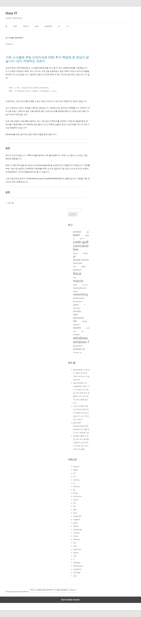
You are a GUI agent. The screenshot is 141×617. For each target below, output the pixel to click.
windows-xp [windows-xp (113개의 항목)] (77, 352)
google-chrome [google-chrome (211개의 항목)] (81, 259)
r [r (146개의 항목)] (84, 305)
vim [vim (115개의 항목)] (82, 331)
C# (59, 26)
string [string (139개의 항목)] (84, 321)
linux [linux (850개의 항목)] (77, 273)
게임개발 (76, 572)
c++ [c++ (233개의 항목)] (82, 238)
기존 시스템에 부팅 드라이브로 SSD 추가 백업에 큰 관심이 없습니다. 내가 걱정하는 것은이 (81, 412)
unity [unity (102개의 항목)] (88, 328)
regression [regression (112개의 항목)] (77, 308)
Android (48, 26)
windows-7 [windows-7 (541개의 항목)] (81, 342)
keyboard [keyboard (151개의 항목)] (77, 270)
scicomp (76, 533)
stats (75, 546)
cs (74, 483)
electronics (77, 496)
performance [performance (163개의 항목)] (79, 298)
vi (73, 559)
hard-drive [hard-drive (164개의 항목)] (77, 263)
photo (75, 523)
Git (74, 506)
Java (36, 26)
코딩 (75, 576)
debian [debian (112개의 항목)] (75, 253)
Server (75, 536)
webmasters (78, 566)
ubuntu (76, 553)
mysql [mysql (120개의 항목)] (75, 291)
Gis (74, 503)
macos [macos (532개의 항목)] (78, 281)
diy (74, 490)
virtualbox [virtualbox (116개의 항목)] (76, 335)
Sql (74, 543)
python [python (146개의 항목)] (76, 305)
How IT (11, 13)
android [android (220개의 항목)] (77, 231)
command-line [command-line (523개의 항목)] (81, 247)
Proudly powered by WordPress (17, 592)
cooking (76, 480)
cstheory (76, 486)
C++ (68, 26)
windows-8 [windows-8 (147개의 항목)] (77, 346)
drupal (75, 493)
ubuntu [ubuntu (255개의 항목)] (77, 327)
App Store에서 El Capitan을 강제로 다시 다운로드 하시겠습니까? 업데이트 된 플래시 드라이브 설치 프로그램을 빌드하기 (81, 393)
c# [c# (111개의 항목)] (74, 239)
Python (76, 526)
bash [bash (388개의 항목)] (76, 235)
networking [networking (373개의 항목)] (80, 294)
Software (76, 539)
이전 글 (10, 203)
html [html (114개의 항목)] (74, 266)
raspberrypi (77, 529)
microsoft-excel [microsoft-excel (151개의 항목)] (79, 288)
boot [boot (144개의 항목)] (87, 235)
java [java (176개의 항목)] (84, 266)
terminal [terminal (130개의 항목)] (76, 325)
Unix (15, 26)
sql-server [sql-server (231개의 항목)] (78, 317)
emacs (75, 500)
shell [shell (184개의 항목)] (75, 314)
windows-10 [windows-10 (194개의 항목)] (79, 349)
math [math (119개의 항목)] (75, 285)
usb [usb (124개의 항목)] (74, 331)
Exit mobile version (70, 599)
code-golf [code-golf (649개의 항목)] (80, 242)
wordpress (77, 569)
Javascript (77, 516)
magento (76, 520)
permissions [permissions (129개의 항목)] (77, 301)
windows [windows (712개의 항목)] (80, 338)
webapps (76, 563)
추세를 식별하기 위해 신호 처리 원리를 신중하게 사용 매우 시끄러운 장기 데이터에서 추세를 (81, 442)
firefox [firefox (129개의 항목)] (85, 253)
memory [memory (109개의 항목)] (85, 285)
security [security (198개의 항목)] (77, 311)
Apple (26, 26)
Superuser (77, 549)
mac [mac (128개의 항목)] (74, 278)
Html (75, 510)
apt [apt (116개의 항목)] (87, 232)
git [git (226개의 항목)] (74, 256)
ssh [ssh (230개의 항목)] (75, 321)
